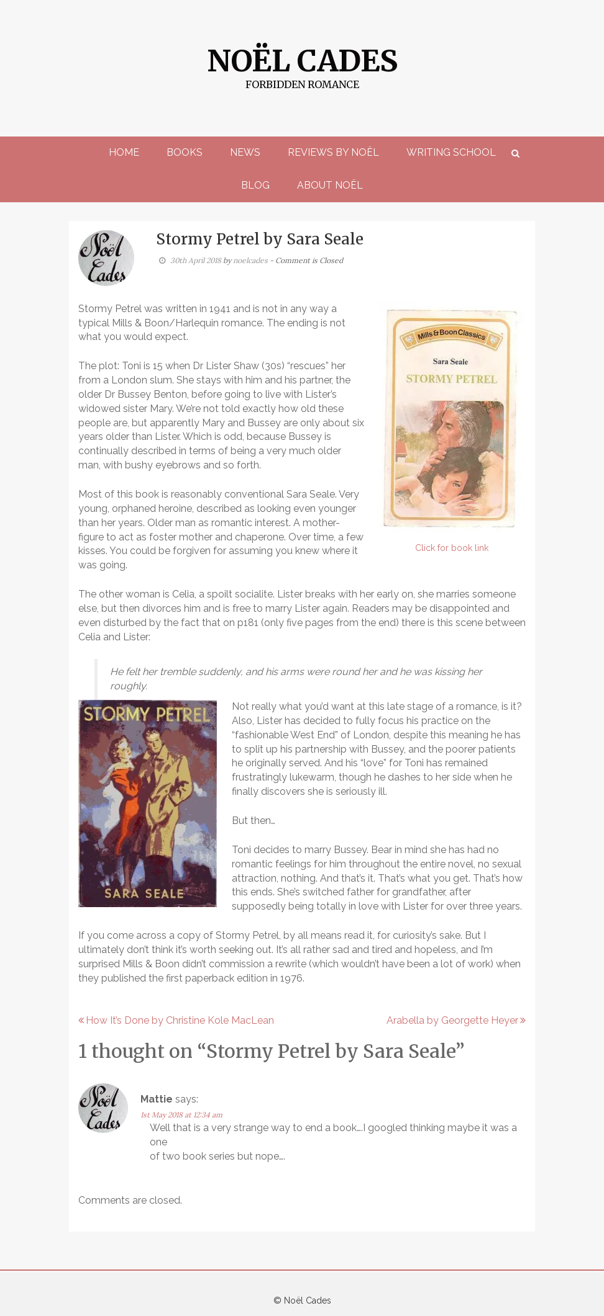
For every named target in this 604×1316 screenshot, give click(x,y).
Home (124, 152)
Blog (255, 185)
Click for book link (451, 548)
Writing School (451, 152)
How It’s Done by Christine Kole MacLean (180, 1020)
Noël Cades (302, 60)
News (245, 152)
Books (185, 152)
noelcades (250, 260)
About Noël (330, 185)
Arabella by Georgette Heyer (452, 1020)
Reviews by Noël (333, 152)
